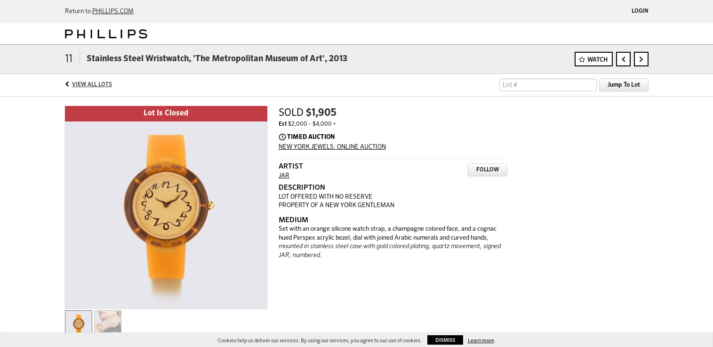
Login (640, 11)
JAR (284, 176)
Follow (487, 170)
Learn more (481, 340)
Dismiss (445, 340)
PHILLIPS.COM (113, 11)
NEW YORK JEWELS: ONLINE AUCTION (332, 147)
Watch (597, 60)
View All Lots (92, 85)
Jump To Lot (624, 85)
